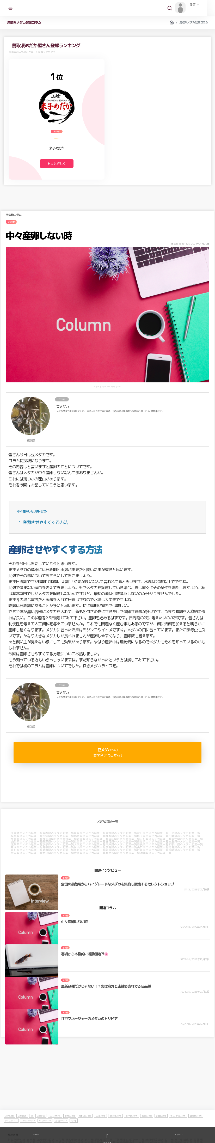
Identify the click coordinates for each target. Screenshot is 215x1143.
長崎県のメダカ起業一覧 (184, 850)
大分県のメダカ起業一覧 (58, 853)
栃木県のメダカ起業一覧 (90, 836)
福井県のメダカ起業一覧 (187, 839)
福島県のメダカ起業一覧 (27, 836)
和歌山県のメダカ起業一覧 (186, 844)
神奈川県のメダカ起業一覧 (60, 839)
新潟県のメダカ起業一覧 (93, 839)
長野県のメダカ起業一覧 (58, 842)
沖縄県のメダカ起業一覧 (156, 853)
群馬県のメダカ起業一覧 (121, 836)
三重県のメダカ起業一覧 (184, 842)
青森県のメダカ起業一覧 (58, 833)
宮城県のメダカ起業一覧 (121, 833)
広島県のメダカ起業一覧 (121, 847)
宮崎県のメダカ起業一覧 (90, 853)
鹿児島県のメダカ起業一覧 (123, 853)
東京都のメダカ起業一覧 (27, 839)
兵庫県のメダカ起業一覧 (121, 844)
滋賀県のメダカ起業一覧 (27, 844)
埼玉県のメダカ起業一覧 (153, 836)
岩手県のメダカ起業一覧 (90, 833)
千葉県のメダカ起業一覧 (184, 836)
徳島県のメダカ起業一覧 (184, 847)
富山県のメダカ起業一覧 (124, 839)
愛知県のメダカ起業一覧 (153, 842)
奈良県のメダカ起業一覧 (153, 844)
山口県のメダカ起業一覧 (153, 847)
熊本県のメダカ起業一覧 (27, 853)
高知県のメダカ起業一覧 (90, 850)
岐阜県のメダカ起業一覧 (90, 842)
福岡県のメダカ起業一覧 (121, 850)
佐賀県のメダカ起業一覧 (153, 850)
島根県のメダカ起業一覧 (58, 847)
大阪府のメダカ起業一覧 (90, 844)
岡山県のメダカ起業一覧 (90, 847)
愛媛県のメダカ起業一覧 (58, 850)
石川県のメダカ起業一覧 (156, 839)
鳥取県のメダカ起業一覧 (27, 847)
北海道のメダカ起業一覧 (27, 833)
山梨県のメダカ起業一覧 (27, 842)
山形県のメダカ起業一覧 (184, 833)
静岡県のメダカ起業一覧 (121, 842)
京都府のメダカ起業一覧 (58, 844)
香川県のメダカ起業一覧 (27, 850)
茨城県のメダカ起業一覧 (58, 836)
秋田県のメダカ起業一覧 (153, 833)
